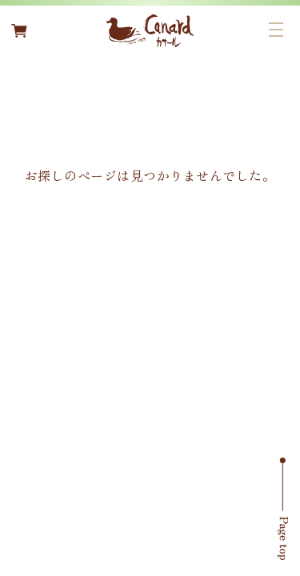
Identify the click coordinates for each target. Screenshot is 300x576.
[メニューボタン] (276, 30)
